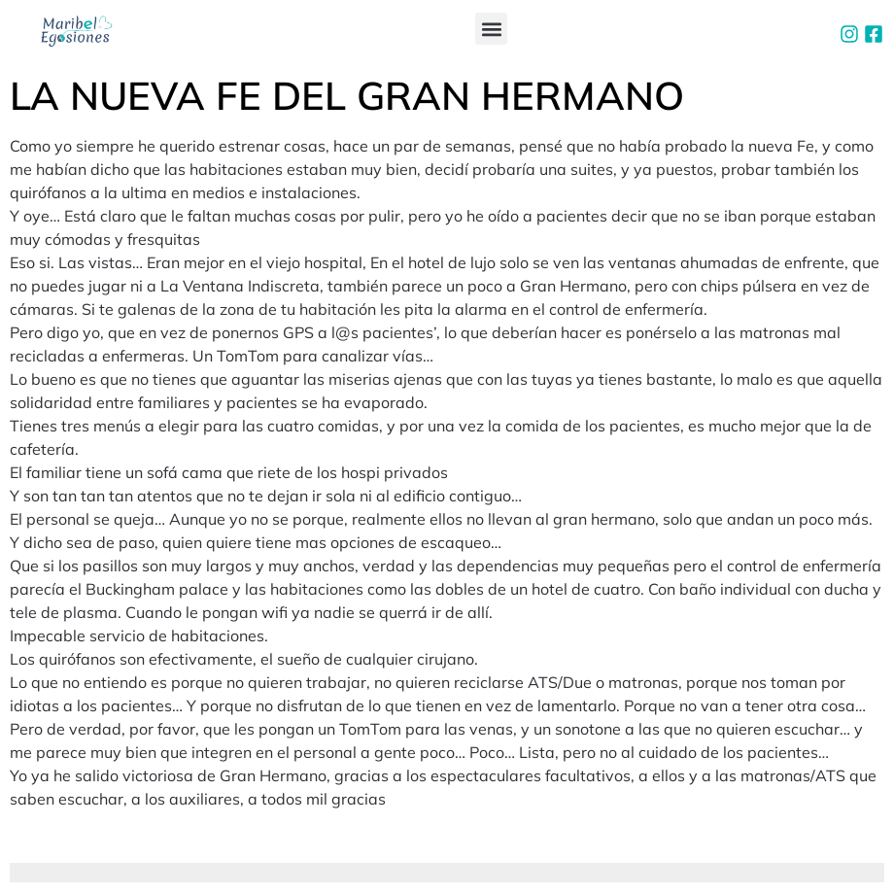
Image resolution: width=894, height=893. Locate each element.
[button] (491, 29)
